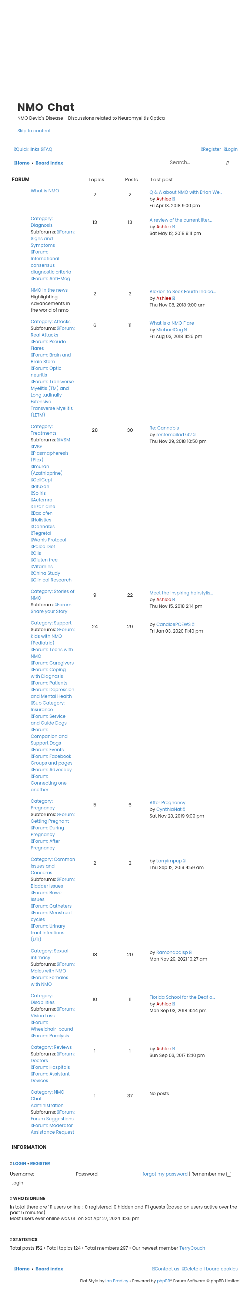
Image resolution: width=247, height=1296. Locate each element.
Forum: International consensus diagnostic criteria (51, 262)
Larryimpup (169, 861)
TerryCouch (193, 1248)
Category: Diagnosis (42, 221)
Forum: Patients (49, 683)
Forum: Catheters (51, 906)
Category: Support (51, 623)
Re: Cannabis (164, 428)
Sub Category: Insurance (48, 706)
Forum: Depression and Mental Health (52, 692)
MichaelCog (169, 330)
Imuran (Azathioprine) (47, 469)
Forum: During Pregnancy (47, 831)
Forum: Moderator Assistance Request (52, 1128)
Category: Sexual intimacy (50, 954)
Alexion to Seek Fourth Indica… (183, 291)
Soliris (38, 493)
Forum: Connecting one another (49, 783)
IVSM (63, 440)
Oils (36, 553)
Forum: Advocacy (51, 769)
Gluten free (44, 560)
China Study (45, 573)
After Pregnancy (168, 802)
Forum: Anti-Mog (50, 278)
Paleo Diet (43, 546)
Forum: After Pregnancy (45, 844)
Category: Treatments (44, 429)
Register (40, 1164)
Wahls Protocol (48, 540)
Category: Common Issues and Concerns (53, 866)
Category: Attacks (50, 321)
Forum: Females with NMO (49, 980)
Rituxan (40, 486)
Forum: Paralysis (50, 1036)
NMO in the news (49, 290)
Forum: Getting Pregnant (53, 817)
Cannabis (43, 526)
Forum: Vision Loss (53, 1012)
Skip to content (34, 130)
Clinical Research (51, 580)
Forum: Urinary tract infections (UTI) (48, 932)
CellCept (41, 480)
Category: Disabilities (42, 998)
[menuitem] (46, 149)
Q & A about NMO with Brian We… (186, 192)
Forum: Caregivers (52, 663)
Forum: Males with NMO (53, 967)
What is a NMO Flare (172, 323)
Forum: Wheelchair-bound (52, 1025)
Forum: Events (47, 749)
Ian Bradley (117, 1281)
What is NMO (45, 191)
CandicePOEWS (173, 624)
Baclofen (42, 513)
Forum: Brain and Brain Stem (51, 358)
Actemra (42, 500)
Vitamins (42, 566)
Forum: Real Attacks (53, 331)
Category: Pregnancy (43, 804)
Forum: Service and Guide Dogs (49, 719)
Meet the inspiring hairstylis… (181, 593)
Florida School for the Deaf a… (182, 997)
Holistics (41, 520)
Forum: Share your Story (51, 607)
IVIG (36, 446)
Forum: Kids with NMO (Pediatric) (53, 636)
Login (19, 1164)
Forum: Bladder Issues (53, 882)
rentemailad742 (174, 434)
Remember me (211, 1174)
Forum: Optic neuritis (46, 371)
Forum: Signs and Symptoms (53, 238)
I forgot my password (164, 1174)
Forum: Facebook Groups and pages (52, 759)
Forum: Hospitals (50, 1067)
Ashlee (163, 199)
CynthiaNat (168, 809)
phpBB (163, 1281)
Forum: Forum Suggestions (53, 1115)
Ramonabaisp (172, 952)
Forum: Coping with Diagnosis (48, 672)
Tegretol (41, 533)
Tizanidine (43, 506)
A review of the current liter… (181, 220)
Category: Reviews (51, 1047)
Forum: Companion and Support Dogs (49, 736)
